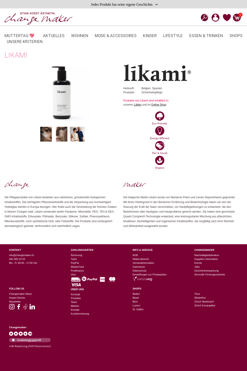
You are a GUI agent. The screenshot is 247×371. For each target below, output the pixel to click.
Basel (136, 297)
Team (74, 302)
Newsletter (15, 301)
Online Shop (158, 104)
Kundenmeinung (80, 313)
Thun (197, 293)
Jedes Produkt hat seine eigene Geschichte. (124, 4)
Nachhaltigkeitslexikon (206, 255)
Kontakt (75, 309)
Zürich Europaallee (204, 305)
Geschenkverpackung (206, 270)
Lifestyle (173, 35)
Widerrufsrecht (141, 259)
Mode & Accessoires (116, 35)
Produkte (76, 298)
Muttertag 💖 (19, 35)
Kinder (150, 35)
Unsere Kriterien (25, 41)
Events (198, 263)
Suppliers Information (206, 259)
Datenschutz (140, 270)
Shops (236, 35)
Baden (136, 293)
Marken (75, 306)
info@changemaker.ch (21, 255)
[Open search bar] (203, 17)
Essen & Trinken (206, 35)
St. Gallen (138, 309)
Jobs (197, 266)
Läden (137, 104)
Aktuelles (54, 35)
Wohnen (79, 35)
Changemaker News (20, 293)
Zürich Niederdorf (204, 301)
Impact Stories (17, 297)
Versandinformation (143, 263)
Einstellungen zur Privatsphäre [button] (150, 274)
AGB (135, 255)
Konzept (75, 294)
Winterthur (200, 297)
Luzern (136, 305)
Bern (135, 301)
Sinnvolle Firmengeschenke (209, 274)
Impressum (139, 266)
